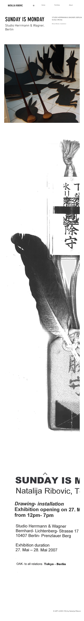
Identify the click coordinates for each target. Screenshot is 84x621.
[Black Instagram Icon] (33, 5)
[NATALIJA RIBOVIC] (19, 5)
